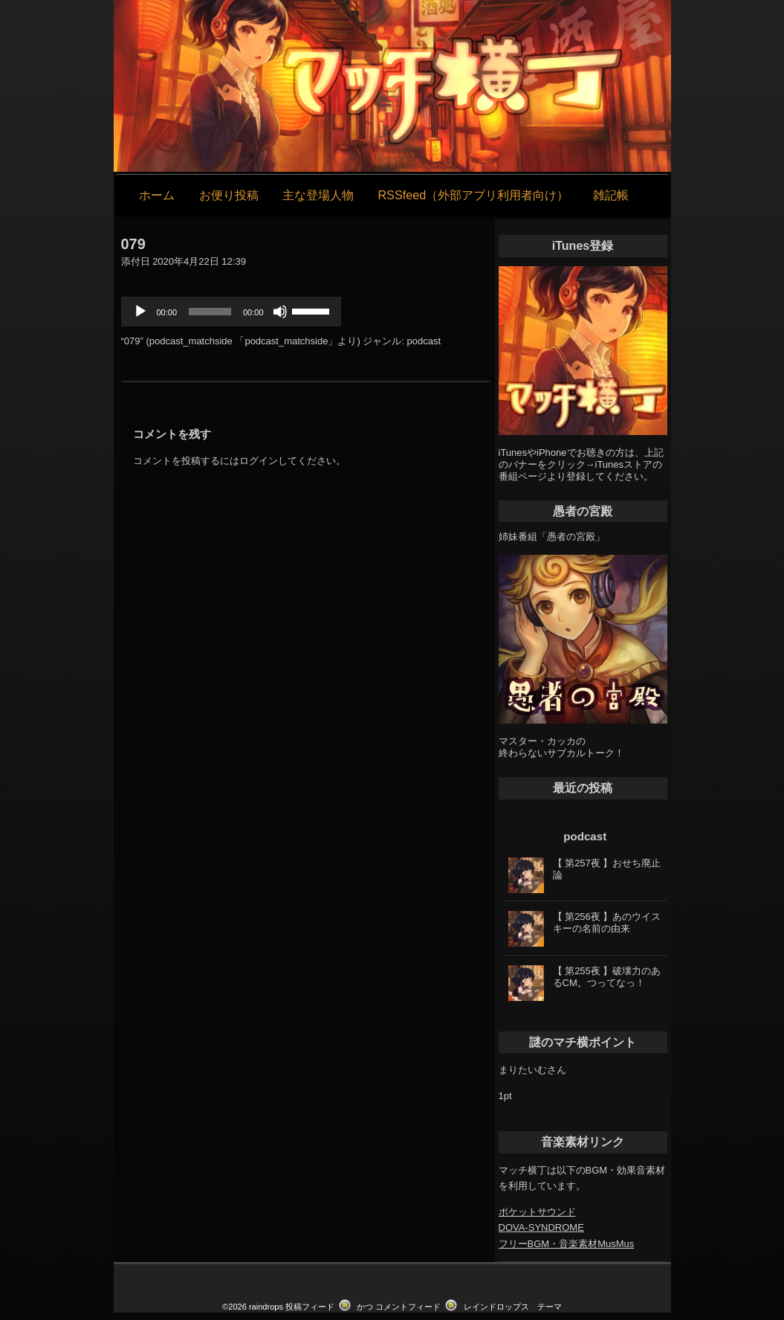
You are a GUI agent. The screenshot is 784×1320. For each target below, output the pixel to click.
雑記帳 (611, 195)
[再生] (140, 311)
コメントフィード (408, 1306)
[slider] (210, 311)
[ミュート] (280, 311)
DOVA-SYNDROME (541, 1227)
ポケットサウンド (537, 1211)
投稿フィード (309, 1306)
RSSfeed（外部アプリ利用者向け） (473, 195)
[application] (231, 311)
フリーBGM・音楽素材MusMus (567, 1243)
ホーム (157, 195)
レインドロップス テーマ (513, 1306)
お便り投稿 (229, 195)
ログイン (258, 460)
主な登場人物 (318, 195)
